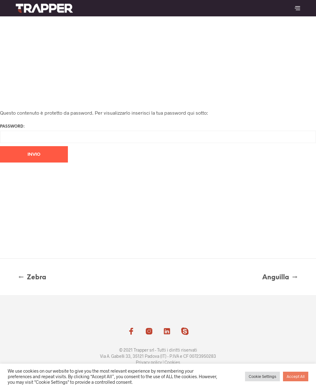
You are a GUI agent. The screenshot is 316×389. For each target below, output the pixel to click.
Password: (158, 134)
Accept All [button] (296, 376)
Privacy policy (149, 362)
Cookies (172, 362)
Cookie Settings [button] (262, 376)
